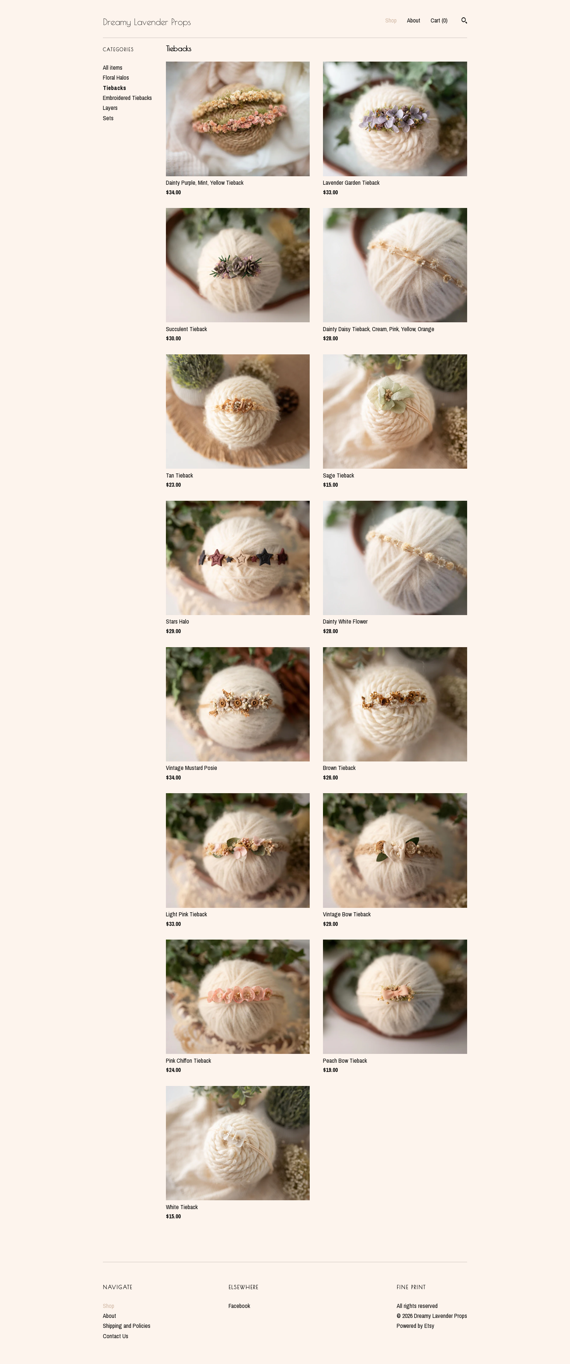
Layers (110, 108)
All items (112, 67)
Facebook (239, 1306)
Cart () (439, 20)
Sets (108, 118)
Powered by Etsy (415, 1326)
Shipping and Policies (126, 1326)
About (413, 20)
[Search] (464, 21)
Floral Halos (116, 77)
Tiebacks (114, 88)
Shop (391, 20)
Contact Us (115, 1336)
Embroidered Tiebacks (127, 98)
